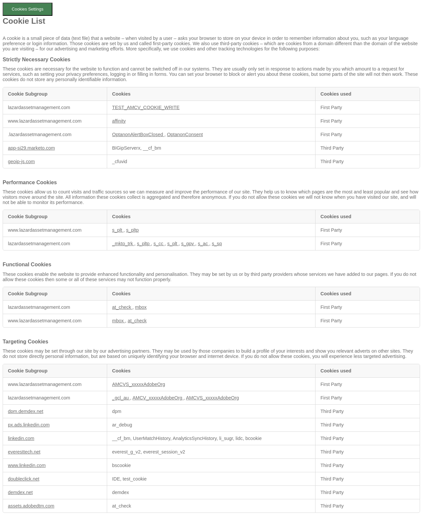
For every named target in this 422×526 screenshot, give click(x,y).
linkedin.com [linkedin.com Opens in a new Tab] (21, 438)
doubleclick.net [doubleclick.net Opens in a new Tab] (23, 479)
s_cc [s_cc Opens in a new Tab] (159, 243)
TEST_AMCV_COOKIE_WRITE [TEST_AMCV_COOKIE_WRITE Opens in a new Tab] (146, 107)
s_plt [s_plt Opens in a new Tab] (117, 230)
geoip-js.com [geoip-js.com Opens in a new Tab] (21, 161)
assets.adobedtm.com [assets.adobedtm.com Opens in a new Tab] (31, 506)
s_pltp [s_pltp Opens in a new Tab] (132, 230)
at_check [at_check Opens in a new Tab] (122, 307)
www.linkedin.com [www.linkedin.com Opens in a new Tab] (26, 465)
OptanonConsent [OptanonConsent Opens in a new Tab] (185, 134)
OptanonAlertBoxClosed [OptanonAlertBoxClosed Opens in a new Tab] (138, 134)
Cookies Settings (28, 9)
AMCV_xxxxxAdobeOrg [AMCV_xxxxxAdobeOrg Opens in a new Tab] (158, 397)
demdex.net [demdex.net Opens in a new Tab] (20, 492)
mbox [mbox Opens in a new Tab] (141, 307)
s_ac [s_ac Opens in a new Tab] (203, 243)
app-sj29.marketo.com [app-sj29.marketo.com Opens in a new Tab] (31, 148)
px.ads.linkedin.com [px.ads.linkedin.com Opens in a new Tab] (28, 424)
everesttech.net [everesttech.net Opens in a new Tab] (24, 451)
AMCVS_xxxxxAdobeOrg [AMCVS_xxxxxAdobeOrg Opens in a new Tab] (138, 384)
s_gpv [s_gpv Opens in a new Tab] (188, 243)
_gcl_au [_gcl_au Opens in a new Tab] (121, 397)
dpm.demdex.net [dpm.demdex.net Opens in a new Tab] (25, 411)
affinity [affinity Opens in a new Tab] (119, 121)
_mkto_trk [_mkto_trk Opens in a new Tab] (123, 243)
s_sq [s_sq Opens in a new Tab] (217, 243)
